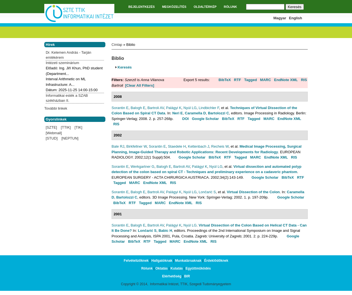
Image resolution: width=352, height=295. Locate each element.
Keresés (125, 67)
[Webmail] (54, 133)
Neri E (177, 113)
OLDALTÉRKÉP (205, 6)
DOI (185, 119)
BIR (187, 276)
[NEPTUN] (69, 138)
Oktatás (161, 268)
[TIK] (78, 127)
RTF (237, 80)
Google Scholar (205, 119)
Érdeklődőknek (216, 261)
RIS (304, 80)
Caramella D (195, 113)
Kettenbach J (198, 146)
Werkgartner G (142, 166)
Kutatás (176, 268)
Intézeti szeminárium (62, 63)
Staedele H (177, 146)
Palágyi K (173, 108)
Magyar (280, 18)
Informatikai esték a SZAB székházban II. (67, 98)
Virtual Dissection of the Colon (253, 192)
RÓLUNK (230, 6)
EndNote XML (286, 80)
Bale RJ (118, 146)
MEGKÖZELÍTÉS (174, 6)
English (295, 18)
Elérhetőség (171, 276)
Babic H (165, 230)
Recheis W (220, 146)
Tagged (250, 80)
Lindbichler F (209, 108)
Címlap (117, 45)
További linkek (55, 108)
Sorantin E (120, 108)
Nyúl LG (190, 108)
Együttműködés (198, 268)
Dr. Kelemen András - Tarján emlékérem (68, 55)
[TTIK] (66, 127)
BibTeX (225, 80)
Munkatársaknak (188, 261)
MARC (265, 80)
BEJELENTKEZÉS (141, 6)
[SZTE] (51, 127)
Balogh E (138, 108)
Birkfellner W (136, 146)
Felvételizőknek (136, 261)
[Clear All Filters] (139, 85)
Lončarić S (207, 192)
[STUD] (52, 138)
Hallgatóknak (161, 261)
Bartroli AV (155, 108)
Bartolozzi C (218, 113)
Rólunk (147, 268)
